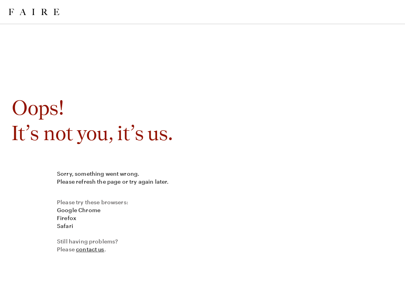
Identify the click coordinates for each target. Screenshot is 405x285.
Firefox (66, 218)
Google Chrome (78, 210)
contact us (90, 249)
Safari (65, 225)
